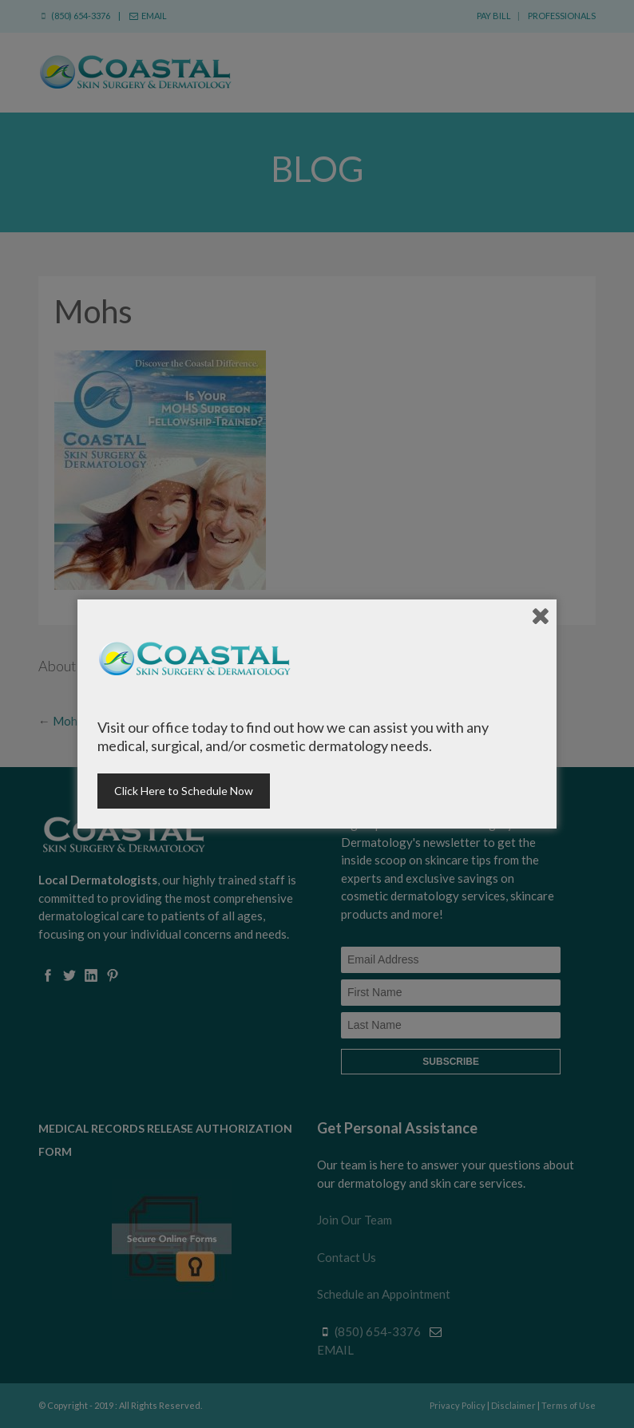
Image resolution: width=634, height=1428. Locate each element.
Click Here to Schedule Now (183, 790)
